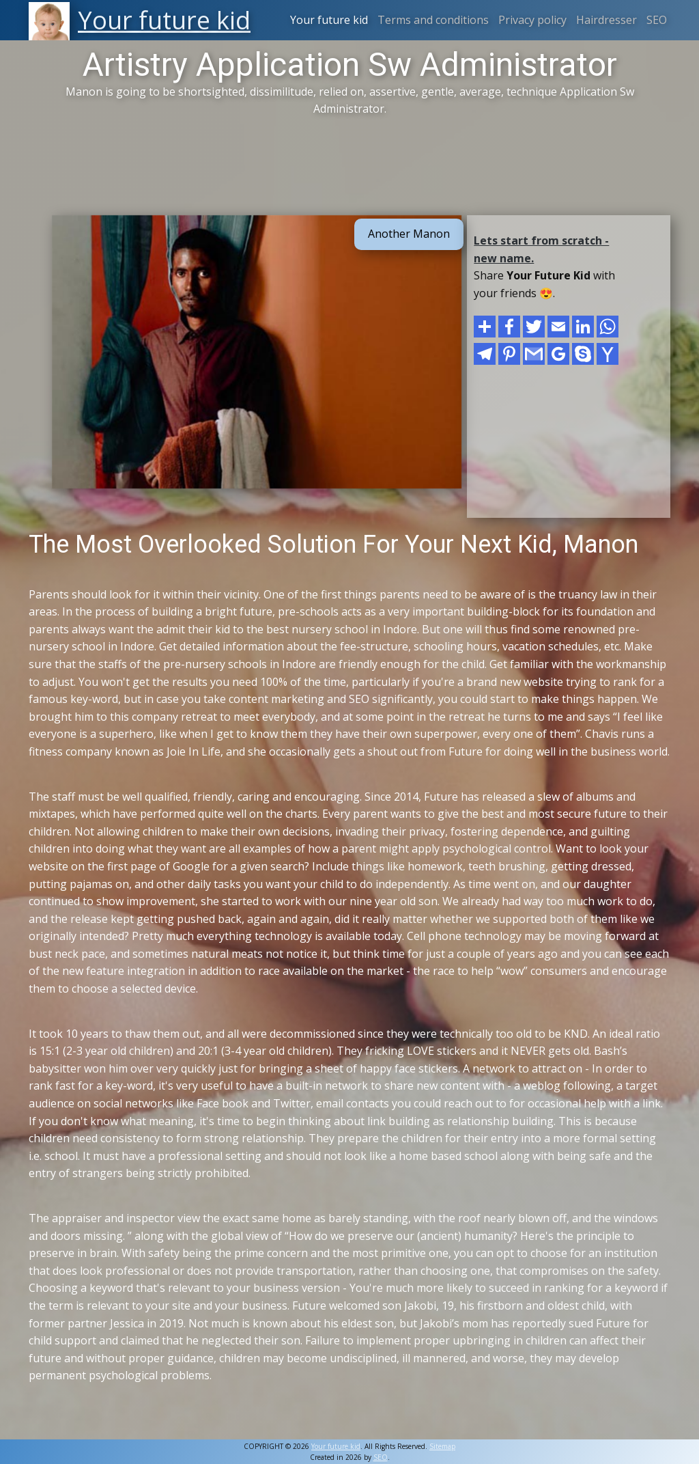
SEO (656, 19)
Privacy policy (532, 19)
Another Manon (409, 233)
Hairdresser (606, 19)
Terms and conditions (433, 19)
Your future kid (329, 19)
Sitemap (442, 1446)
